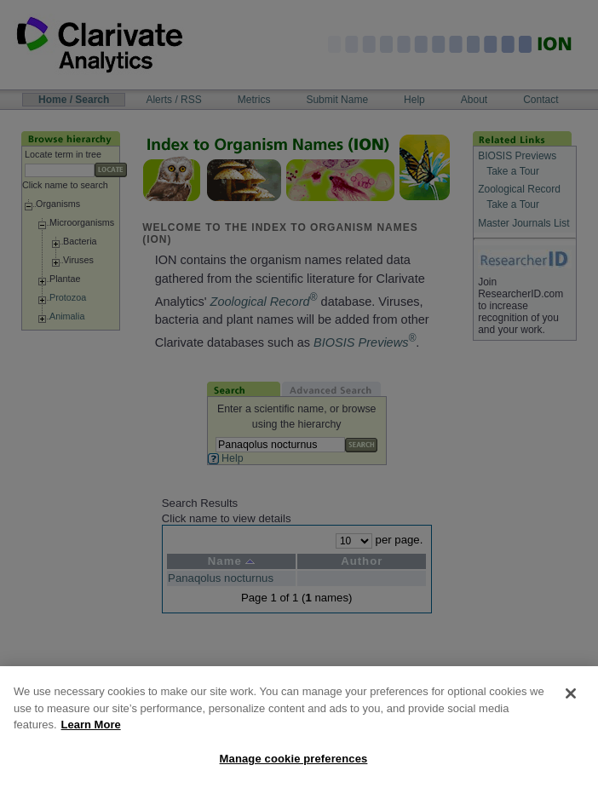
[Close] (570, 709)
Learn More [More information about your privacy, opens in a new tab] (91, 740)
